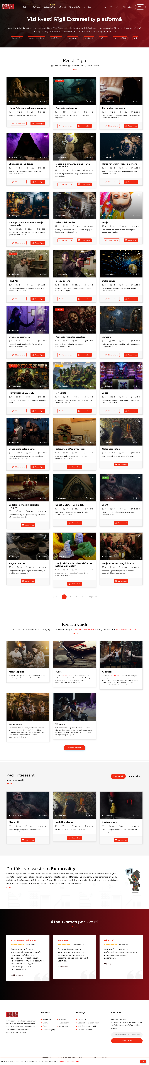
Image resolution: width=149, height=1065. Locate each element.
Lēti (135, 38)
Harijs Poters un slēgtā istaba (118, 563)
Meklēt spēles (16, 672)
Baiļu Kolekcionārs (65, 222)
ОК (143, 1061)
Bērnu (103, 38)
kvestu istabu (68, 675)
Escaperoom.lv (62, 442)
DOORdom (108, 101)
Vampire (106, 337)
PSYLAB (13, 281)
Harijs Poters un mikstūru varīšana (27, 108)
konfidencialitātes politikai (69, 1061)
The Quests (108, 330)
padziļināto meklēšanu (126, 629)
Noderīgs (87, 7)
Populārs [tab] (134, 776)
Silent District (109, 498)
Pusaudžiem (64, 1023)
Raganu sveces (17, 563)
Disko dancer (109, 281)
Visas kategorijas (49, 1030)
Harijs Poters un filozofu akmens (119, 164)
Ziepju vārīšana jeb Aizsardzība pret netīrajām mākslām (74, 564)
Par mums (82, 1019)
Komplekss (63, 1026)
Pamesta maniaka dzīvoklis (70, 337)
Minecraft (60, 393)
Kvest (43, 101)
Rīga (140, 7)
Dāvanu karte (18, 124)
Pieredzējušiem (36, 38)
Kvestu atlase (92, 66)
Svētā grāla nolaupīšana (22, 449)
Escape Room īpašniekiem (89, 1023)
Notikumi (62, 7)
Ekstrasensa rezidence (21, 164)
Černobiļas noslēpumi (113, 108)
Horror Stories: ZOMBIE (21, 393)
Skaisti (45, 1026)
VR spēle (60, 724)
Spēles (25, 7)
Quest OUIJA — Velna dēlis (70, 505)
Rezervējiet (38, 124)
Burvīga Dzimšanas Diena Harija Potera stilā (26, 223)
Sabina (61, 975)
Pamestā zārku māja (66, 108)
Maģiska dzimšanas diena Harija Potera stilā (72, 165)
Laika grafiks (49, 6)
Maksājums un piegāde (87, 1026)
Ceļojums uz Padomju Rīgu (70, 449)
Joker (105, 393)
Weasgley (14, 101)
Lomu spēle (15, 724)
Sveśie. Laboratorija (19, 337)
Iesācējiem (56, 38)
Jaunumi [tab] (118, 776)
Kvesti (58, 672)
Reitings (36, 7)
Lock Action (61, 274)
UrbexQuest (61, 101)
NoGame (60, 216)
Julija (106, 967)
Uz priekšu (92, 597)
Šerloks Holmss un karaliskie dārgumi (24, 506)
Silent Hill (107, 505)
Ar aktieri (89, 38)
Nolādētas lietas (111, 449)
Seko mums (127, 1041)
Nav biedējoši (120, 38)
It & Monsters (109, 822)
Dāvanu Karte (74, 7)
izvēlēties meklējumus (84, 629)
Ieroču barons (62, 281)
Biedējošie (17, 38)
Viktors (14, 975)
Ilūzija (105, 222)
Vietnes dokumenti (85, 1030)
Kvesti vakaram (59, 66)
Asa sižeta (73, 38)
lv (104, 7)
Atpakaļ (55, 597)
